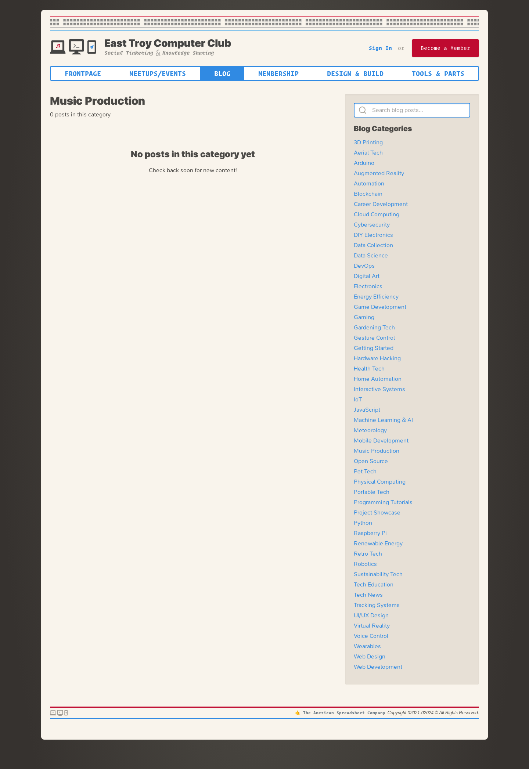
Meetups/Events (157, 73)
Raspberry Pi (370, 533)
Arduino (364, 162)
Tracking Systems (377, 605)
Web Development (378, 666)
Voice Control (371, 635)
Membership (278, 73)
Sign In (380, 47)
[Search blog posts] (412, 110)
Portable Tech (371, 491)
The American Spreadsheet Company (344, 712)
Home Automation (378, 378)
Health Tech (369, 368)
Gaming (364, 317)
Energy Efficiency (376, 296)
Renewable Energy (378, 543)
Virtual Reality (372, 625)
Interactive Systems (379, 389)
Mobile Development (381, 440)
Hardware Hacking (377, 358)
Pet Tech (365, 471)
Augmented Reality (379, 173)
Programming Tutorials (383, 502)
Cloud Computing (376, 214)
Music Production (376, 450)
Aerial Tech (368, 152)
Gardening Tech (374, 327)
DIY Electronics (373, 234)
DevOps (364, 265)
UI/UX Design (371, 615)
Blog (222, 73)
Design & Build (355, 73)
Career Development (381, 204)
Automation (369, 183)
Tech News (368, 594)
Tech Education (373, 584)
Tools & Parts (438, 73)
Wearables (367, 646)
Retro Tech (368, 553)
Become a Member (445, 47)
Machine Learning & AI (383, 419)
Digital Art (366, 275)
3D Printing (368, 142)
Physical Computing (380, 481)
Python (363, 522)
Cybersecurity (372, 224)
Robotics (365, 563)
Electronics (368, 286)
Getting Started (373, 347)
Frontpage (83, 73)
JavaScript (367, 409)
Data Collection (373, 245)
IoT (358, 399)
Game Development (380, 306)
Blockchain (368, 193)
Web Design (369, 656)
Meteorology (370, 430)
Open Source (371, 461)
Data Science (371, 255)
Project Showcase (377, 512)
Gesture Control (374, 337)
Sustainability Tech (378, 574)
